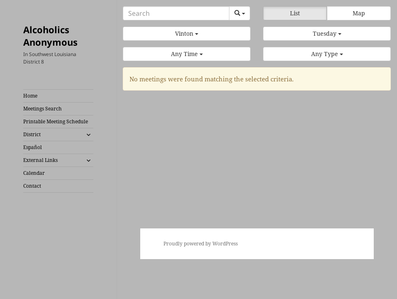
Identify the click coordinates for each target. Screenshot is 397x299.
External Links (40, 160)
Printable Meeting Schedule (55, 121)
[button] (187, 34)
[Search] (176, 13)
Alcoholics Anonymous (50, 35)
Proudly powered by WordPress (200, 243)
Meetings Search (42, 108)
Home (30, 95)
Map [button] (359, 13)
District (32, 134)
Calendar (34, 172)
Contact (32, 185)
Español (32, 147)
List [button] (295, 13)
